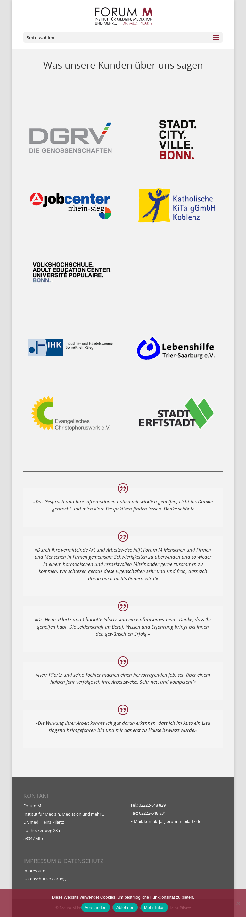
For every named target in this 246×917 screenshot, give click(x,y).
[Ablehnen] (238, 903)
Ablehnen (125, 907)
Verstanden (95, 907)
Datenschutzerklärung (44, 879)
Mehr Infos (154, 907)
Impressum (34, 871)
